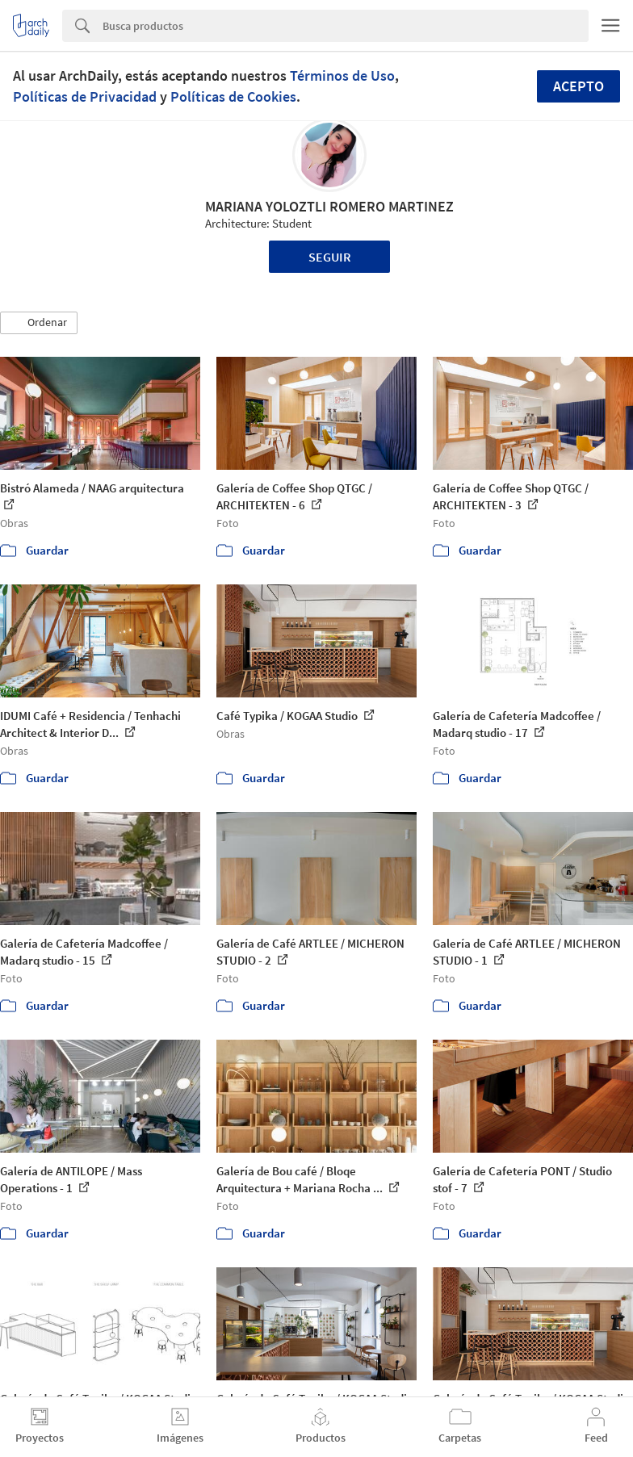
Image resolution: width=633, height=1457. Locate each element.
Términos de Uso (342, 75)
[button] (39, 323)
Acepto (578, 86)
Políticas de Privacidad (85, 96)
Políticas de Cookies (233, 96)
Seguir (329, 257)
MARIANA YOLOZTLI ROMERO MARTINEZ (329, 206)
